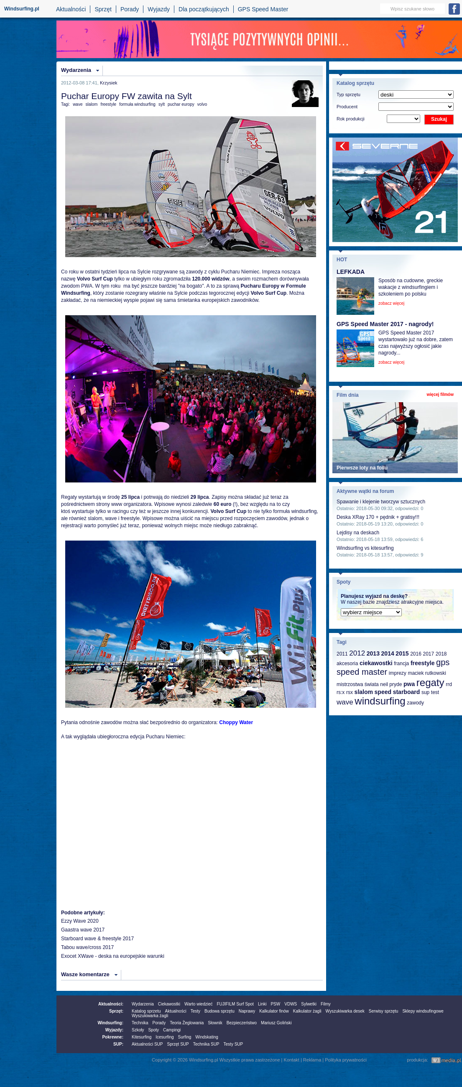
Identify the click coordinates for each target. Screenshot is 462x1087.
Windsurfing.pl (21, 9)
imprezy (397, 673)
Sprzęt (102, 9)
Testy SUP (233, 1044)
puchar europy (181, 104)
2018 (441, 654)
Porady (129, 9)
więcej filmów (440, 394)
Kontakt (291, 1059)
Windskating (206, 1037)
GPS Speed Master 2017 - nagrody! (385, 324)
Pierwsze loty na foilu (362, 468)
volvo (202, 104)
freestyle (108, 104)
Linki (262, 1004)
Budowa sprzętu (219, 1011)
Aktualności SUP (147, 1044)
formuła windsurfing (137, 104)
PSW (275, 1004)
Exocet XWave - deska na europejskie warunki (112, 956)
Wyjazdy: (114, 1030)
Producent (347, 106)
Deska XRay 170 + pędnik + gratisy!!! (378, 517)
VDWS (290, 1004)
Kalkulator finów (274, 1011)
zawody (415, 703)
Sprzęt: (116, 1011)
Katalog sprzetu (146, 1011)
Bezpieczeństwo (242, 1023)
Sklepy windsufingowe (422, 1011)
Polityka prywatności (346, 1059)
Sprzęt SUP (178, 1044)
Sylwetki (309, 1004)
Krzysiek (108, 82)
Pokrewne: (112, 1037)
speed (383, 692)
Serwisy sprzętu (383, 1011)
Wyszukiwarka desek (345, 1011)
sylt (161, 104)
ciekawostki (376, 663)
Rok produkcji (351, 118)
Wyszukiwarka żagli (150, 1015)
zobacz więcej (391, 303)
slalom (91, 104)
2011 (342, 654)
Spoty (153, 1030)
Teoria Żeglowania (187, 1023)
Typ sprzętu (348, 94)
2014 (387, 653)
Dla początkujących (204, 9)
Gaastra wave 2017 (83, 930)
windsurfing (380, 701)
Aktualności (71, 9)
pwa (409, 684)
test (435, 692)
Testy (195, 1011)
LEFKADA (351, 271)
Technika (140, 1023)
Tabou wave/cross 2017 (87, 947)
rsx (349, 692)
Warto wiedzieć (198, 1004)
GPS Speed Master (263, 9)
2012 (357, 653)
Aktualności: (110, 1004)
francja (401, 663)
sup (425, 692)
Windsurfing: (110, 1023)
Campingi (172, 1030)
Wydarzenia (76, 70)
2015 (402, 653)
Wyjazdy (159, 9)
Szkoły (138, 1030)
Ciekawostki (169, 1004)
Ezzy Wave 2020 (80, 921)
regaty (430, 682)
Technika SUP (206, 1044)
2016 (415, 654)
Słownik (215, 1023)
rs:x (341, 692)
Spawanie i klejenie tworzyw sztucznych (381, 502)
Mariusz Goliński (276, 1023)
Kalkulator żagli (307, 1011)
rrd (449, 684)
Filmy (326, 1004)
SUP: (118, 1044)
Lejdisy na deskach (358, 533)
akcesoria (347, 663)
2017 (428, 654)
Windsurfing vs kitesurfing (365, 548)
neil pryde (391, 684)
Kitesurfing (141, 1037)
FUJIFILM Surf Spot (235, 1004)
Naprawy (247, 1011)
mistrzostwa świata (358, 684)
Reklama (312, 1059)
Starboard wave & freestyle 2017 (97, 939)
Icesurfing (165, 1037)
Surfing (184, 1037)
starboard (406, 692)
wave (77, 104)
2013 (373, 653)
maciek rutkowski (427, 673)
